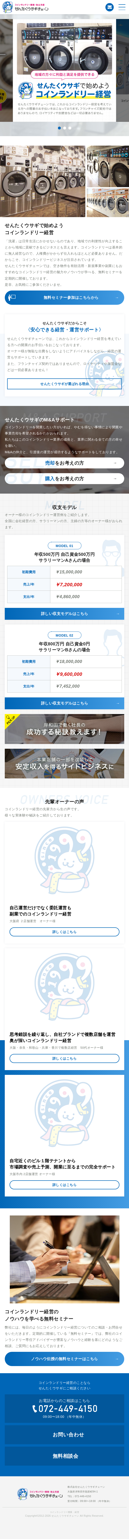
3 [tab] (69, 128)
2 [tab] (64, 128)
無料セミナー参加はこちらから (71, 297)
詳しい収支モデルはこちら (64, 614)
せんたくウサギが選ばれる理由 (64, 384)
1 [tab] (59, 128)
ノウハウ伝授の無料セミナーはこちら (64, 1359)
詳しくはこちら (64, 932)
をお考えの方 (64, 463)
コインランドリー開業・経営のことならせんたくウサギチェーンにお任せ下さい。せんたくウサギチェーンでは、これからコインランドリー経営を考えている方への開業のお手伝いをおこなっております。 (44, 7)
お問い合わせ (110, 7)
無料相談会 (65, 1456)
